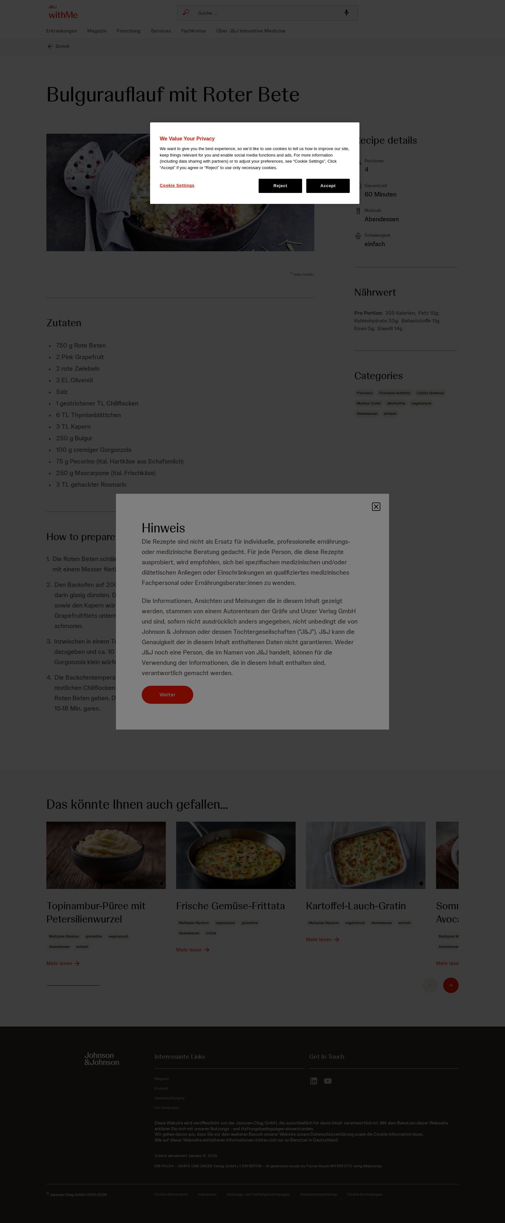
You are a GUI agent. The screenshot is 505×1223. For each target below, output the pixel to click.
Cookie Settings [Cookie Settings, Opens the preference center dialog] (177, 185)
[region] (254, 163)
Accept (328, 185)
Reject (280, 185)
